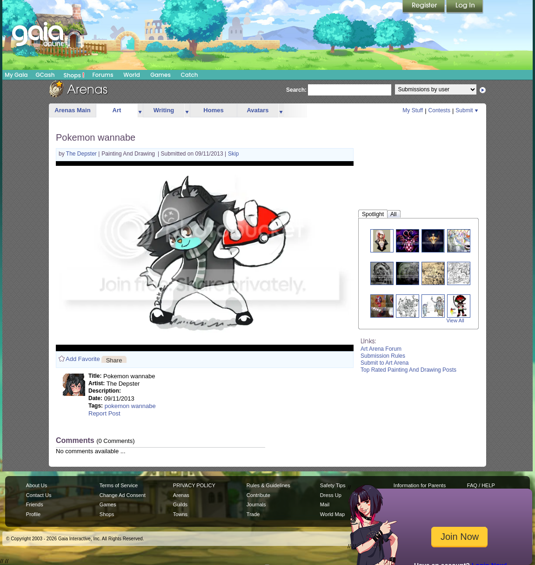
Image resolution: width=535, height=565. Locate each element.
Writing (164, 110)
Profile (33, 514)
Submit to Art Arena (384, 363)
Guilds (180, 504)
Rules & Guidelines (268, 485)
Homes (213, 110)
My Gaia (16, 75)
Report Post (104, 413)
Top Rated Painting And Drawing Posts (408, 370)
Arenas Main (72, 110)
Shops (74, 75)
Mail (324, 504)
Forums (102, 75)
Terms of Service (119, 485)
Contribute (258, 495)
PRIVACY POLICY (194, 485)
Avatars (257, 110)
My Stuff (412, 110)
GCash (45, 75)
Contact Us (39, 495)
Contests (439, 110)
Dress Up (330, 495)
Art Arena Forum (381, 349)
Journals (256, 504)
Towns (180, 514)
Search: (296, 90)
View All (455, 320)
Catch (189, 75)
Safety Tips (333, 485)
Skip (233, 153)
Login (464, 7)
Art (117, 110)
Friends (34, 504)
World (131, 75)
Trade (253, 514)
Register (424, 7)
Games (160, 75)
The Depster (82, 153)
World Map (332, 514)
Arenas (181, 495)
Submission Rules (383, 356)
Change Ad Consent (123, 495)
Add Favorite (83, 358)
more (140, 110)
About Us (36, 485)
